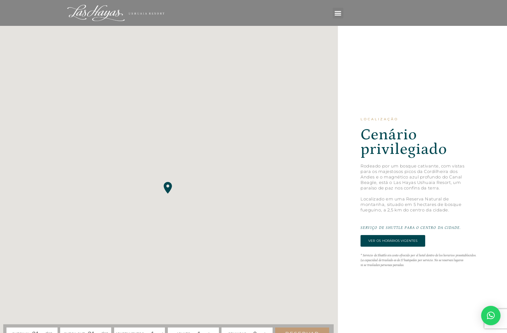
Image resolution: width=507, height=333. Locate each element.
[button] (338, 13)
